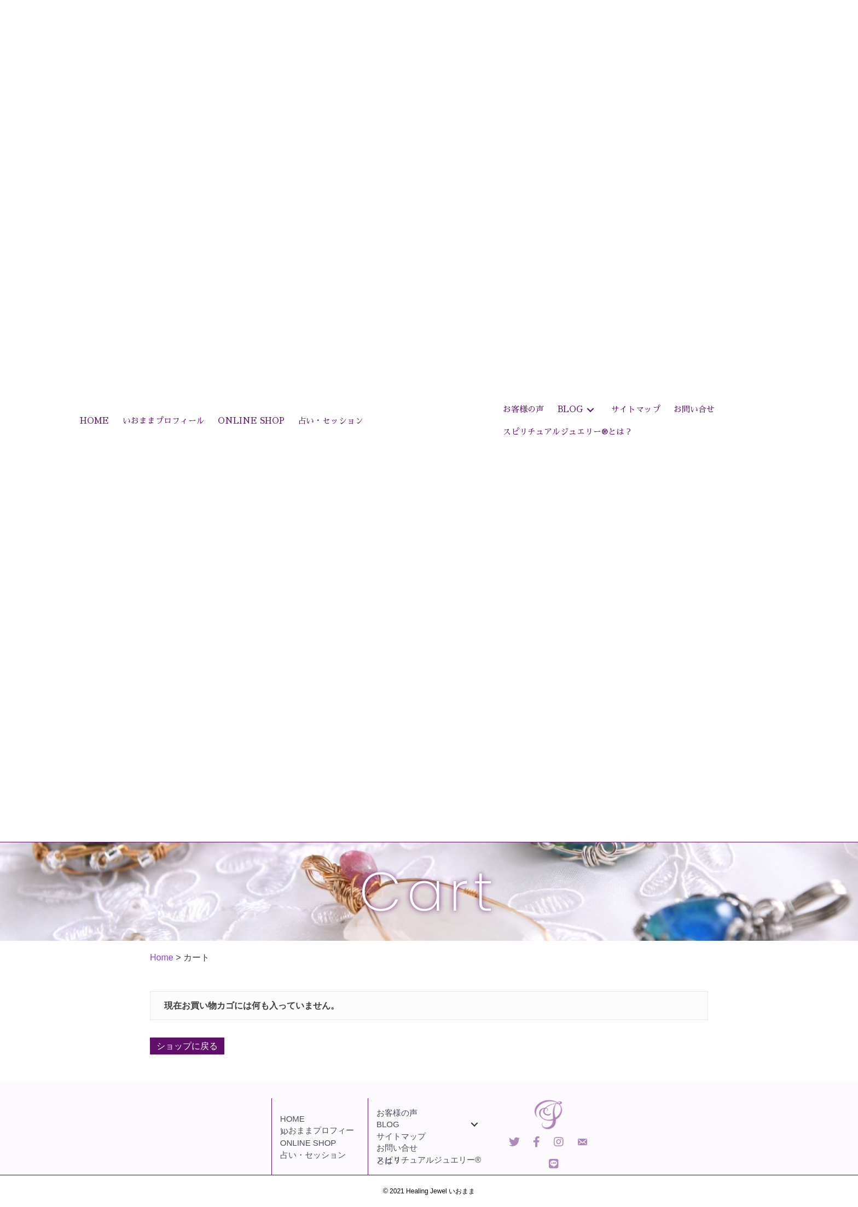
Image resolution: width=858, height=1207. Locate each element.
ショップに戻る (187, 1046)
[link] (94, 421)
